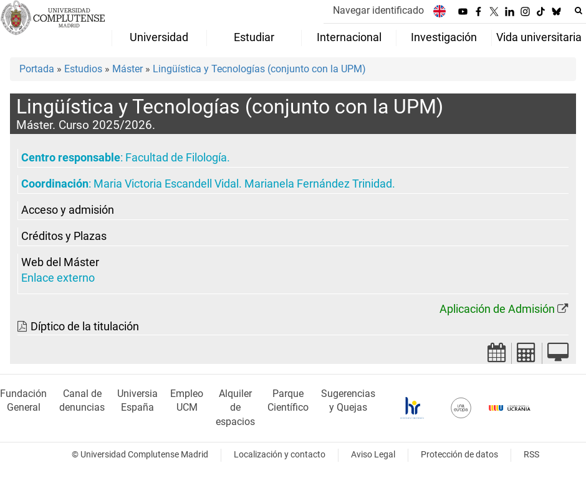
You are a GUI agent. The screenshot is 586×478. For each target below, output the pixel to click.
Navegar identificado (378, 10)
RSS (531, 454)
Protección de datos (459, 454)
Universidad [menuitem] (159, 37)
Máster (127, 69)
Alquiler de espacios (235, 408)
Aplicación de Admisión (497, 309)
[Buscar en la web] (578, 10)
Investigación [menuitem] (444, 37)
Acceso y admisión (67, 210)
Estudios (83, 69)
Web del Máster (60, 262)
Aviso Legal (373, 454)
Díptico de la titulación (85, 326)
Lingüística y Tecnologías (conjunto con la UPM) (259, 69)
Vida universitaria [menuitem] (539, 37)
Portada (36, 69)
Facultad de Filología (176, 157)
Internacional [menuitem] (349, 37)
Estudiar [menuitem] (254, 37)
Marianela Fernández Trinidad (318, 184)
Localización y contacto (279, 454)
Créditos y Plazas (64, 236)
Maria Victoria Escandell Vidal (166, 184)
